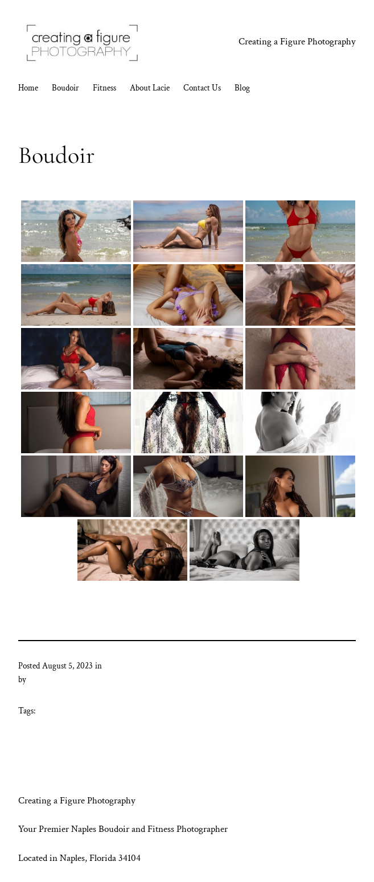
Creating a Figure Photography (297, 41)
